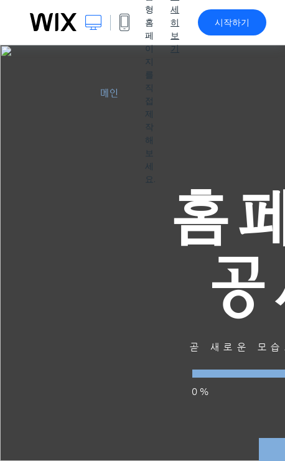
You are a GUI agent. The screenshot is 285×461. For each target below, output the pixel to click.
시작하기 (232, 22)
